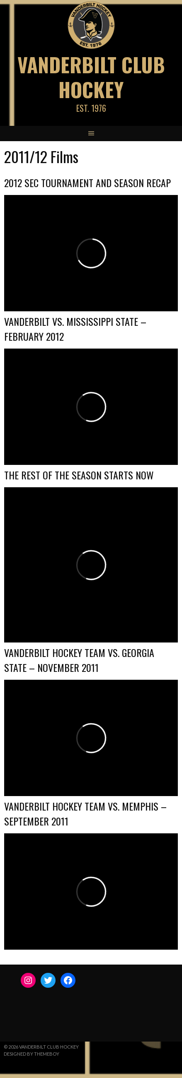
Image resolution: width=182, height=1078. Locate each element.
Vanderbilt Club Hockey (91, 77)
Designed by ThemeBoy (31, 1053)
